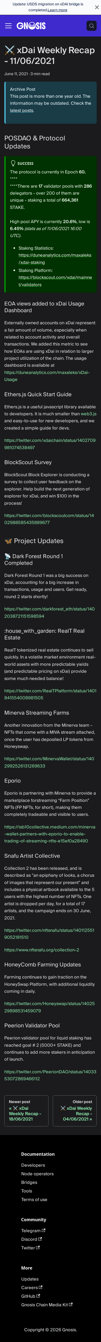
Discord (31, 1239)
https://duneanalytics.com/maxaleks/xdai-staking (55, 259)
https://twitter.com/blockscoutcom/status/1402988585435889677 (49, 519)
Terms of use (34, 1199)
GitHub (30, 1296)
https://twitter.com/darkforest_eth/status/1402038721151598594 (49, 612)
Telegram (33, 1231)
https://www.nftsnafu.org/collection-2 (41, 950)
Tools (26, 1191)
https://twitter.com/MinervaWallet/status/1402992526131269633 (49, 762)
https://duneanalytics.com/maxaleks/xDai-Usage (47, 376)
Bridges (29, 1182)
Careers (32, 1288)
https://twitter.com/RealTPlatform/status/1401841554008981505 (50, 694)
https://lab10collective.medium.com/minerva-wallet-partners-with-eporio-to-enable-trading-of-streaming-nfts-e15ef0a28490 (49, 834)
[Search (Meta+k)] (91, 26)
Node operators (37, 1174)
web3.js (88, 414)
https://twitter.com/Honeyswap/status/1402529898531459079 (49, 1007)
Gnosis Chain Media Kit (47, 1305)
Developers (33, 1165)
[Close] (97, 7)
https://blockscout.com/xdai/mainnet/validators (55, 281)
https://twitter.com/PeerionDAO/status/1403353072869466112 (50, 1075)
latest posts (21, 110)
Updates (30, 1279)
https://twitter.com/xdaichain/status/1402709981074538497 (50, 444)
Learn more (57, 10)
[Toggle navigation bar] (8, 26)
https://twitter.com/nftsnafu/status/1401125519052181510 (49, 934)
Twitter (30, 1248)
